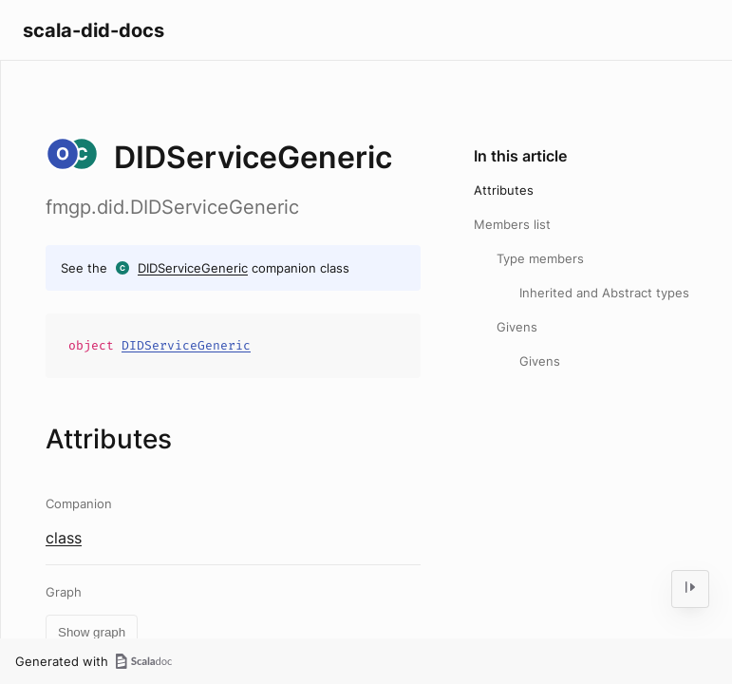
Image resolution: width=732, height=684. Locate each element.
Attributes (504, 190)
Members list (512, 224)
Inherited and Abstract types (604, 292)
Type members (540, 258)
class (64, 537)
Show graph (91, 632)
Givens (517, 326)
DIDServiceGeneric (193, 268)
